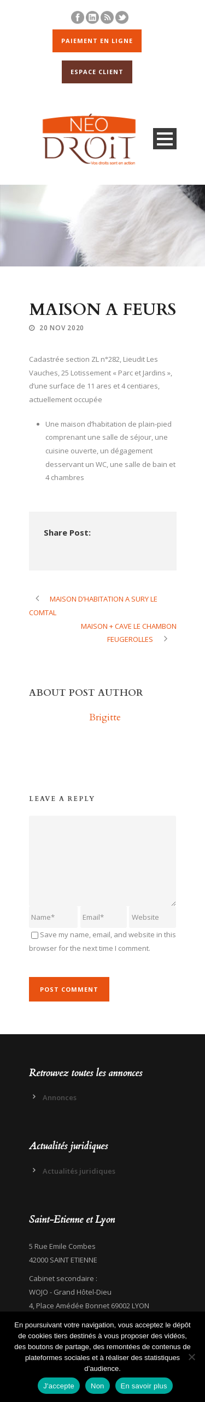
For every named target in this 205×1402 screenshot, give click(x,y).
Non (97, 1386)
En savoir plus (144, 1386)
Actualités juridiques (79, 1171)
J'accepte (58, 1386)
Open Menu (165, 138)
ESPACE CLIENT (97, 72)
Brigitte (105, 717)
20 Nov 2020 (61, 327)
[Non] (191, 1356)
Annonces (60, 1097)
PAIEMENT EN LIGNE (97, 41)
